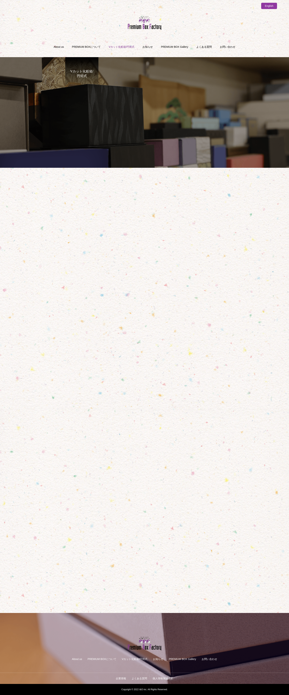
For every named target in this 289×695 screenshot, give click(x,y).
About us (59, 46)
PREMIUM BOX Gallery (174, 46)
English (269, 5)
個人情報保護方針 (163, 678)
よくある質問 (204, 46)
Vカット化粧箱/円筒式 (121, 46)
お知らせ (147, 46)
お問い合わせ (227, 46)
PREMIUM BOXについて (86, 46)
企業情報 (121, 678)
